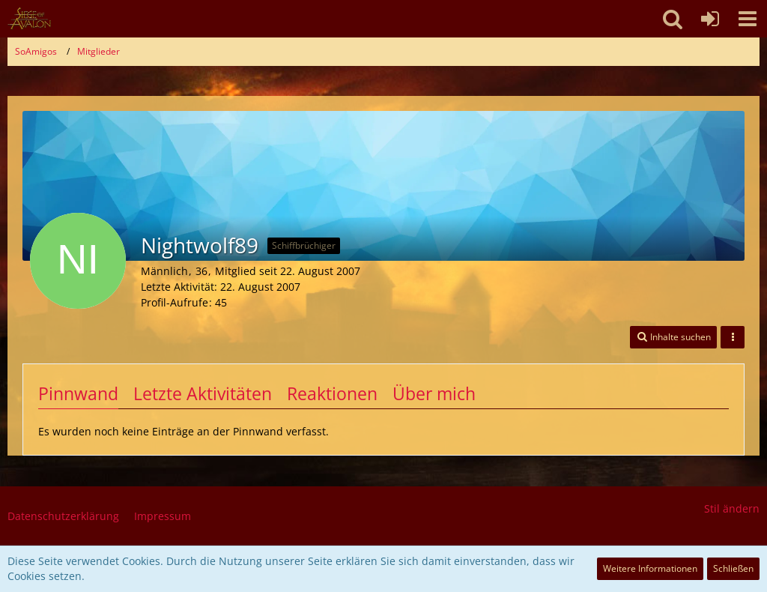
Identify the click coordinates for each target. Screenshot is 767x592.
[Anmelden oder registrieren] (710, 19)
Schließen (733, 568)
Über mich (434, 393)
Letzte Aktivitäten (202, 393)
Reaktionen (332, 393)
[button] (748, 19)
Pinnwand (78, 393)
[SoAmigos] (29, 19)
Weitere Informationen (650, 568)
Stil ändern (732, 508)
